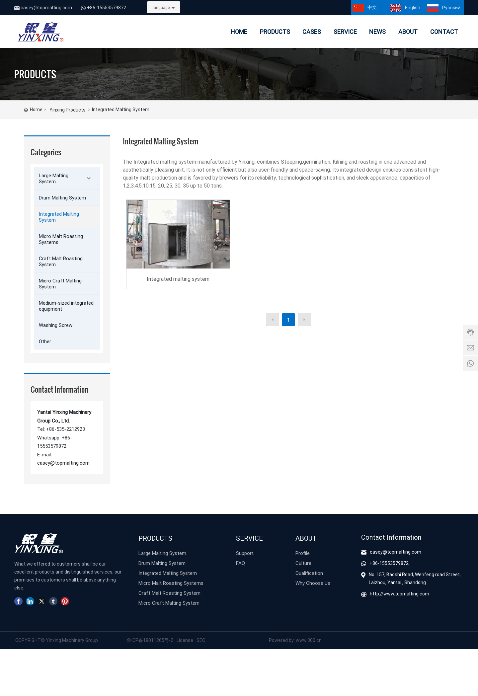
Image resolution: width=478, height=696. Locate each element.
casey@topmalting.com (46, 7)
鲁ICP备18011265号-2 (150, 640)
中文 (372, 7)
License (185, 640)
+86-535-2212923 (65, 428)
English (412, 7)
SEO (201, 640)
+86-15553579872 (106, 7)
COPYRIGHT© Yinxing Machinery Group (56, 640)
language (161, 7)
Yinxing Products (67, 110)
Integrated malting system (178, 278)
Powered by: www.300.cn (295, 640)
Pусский (451, 7)
